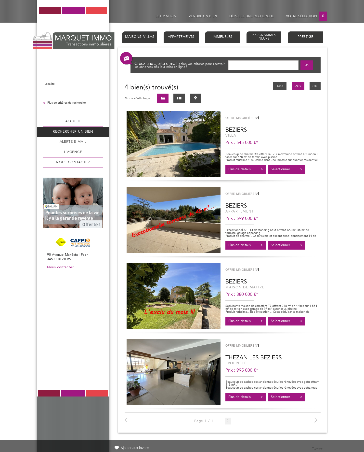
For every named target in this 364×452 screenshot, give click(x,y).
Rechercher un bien (73, 131)
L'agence (73, 152)
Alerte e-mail (73, 141)
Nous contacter (73, 162)
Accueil (73, 121)
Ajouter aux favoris (135, 448)
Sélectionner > (286, 169)
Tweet (317, 449)
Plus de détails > (245, 169)
